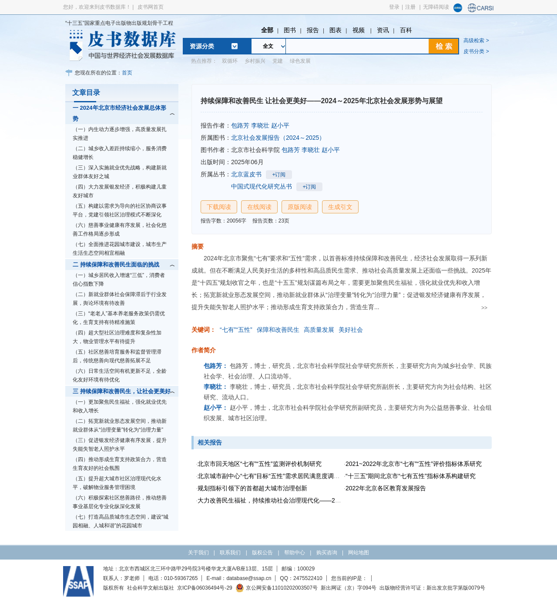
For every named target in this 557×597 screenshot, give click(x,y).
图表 (335, 30)
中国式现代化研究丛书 (261, 186)
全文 (268, 46)
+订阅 (278, 175)
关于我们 (198, 553)
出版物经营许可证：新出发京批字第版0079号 (432, 588)
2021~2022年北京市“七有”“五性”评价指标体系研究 (414, 463)
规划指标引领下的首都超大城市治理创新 (252, 488)
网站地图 (358, 553)
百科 (406, 30)
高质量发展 (319, 329)
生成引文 (340, 206)
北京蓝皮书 (246, 174)
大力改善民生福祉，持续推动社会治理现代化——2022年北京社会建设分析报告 (305, 500)
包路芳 (240, 125)
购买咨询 (326, 553)
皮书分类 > (476, 51)
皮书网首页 (151, 7)
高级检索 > (476, 40)
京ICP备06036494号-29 (204, 588)
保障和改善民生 (278, 329)
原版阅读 (300, 206)
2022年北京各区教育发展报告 (386, 488)
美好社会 (351, 329)
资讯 (383, 30)
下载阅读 (219, 206)
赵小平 (280, 125)
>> (484, 308)
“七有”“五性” (236, 329)
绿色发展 (300, 61)
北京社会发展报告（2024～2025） (278, 137)
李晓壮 (260, 125)
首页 (127, 73)
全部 (267, 30)
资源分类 (202, 46)
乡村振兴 (255, 61)
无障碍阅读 (436, 7)
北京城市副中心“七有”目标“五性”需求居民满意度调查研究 (275, 475)
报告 (313, 30)
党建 (277, 61)
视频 (359, 30)
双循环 (230, 61)
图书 (290, 30)
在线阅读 (259, 206)
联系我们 (230, 553)
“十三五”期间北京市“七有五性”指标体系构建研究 (411, 475)
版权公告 (262, 553)
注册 (410, 7)
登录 (394, 7)
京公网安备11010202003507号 (276, 588)
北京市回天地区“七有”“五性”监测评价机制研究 (260, 463)
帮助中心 (294, 553)
